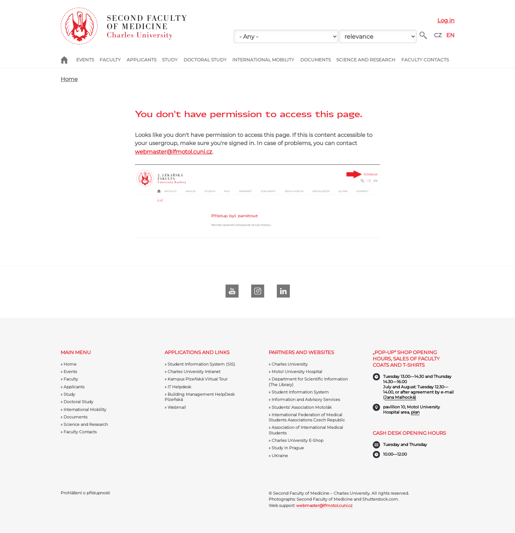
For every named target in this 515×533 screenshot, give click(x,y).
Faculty (110, 59)
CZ (438, 35)
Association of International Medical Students (306, 430)
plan (415, 412)
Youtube (232, 291)
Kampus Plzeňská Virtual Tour (197, 379)
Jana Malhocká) (400, 397)
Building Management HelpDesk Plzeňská (200, 397)
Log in (445, 20)
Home (68, 60)
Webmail (177, 407)
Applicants (141, 59)
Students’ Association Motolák (302, 407)
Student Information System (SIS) (201, 364)
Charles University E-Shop (297, 440)
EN (450, 35)
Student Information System (300, 392)
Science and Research (365, 59)
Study (170, 59)
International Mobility (263, 59)
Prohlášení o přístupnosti (85, 493)
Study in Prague (288, 447)
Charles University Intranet (194, 371)
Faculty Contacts (425, 59)
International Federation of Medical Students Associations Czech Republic (307, 417)
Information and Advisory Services (306, 399)
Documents (315, 59)
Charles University (290, 364)
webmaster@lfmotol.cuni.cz (173, 151)
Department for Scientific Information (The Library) (308, 381)
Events (85, 59)
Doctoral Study (205, 59)
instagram (257, 291)
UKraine (280, 455)
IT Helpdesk (179, 386)
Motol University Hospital (297, 371)
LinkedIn (283, 291)
